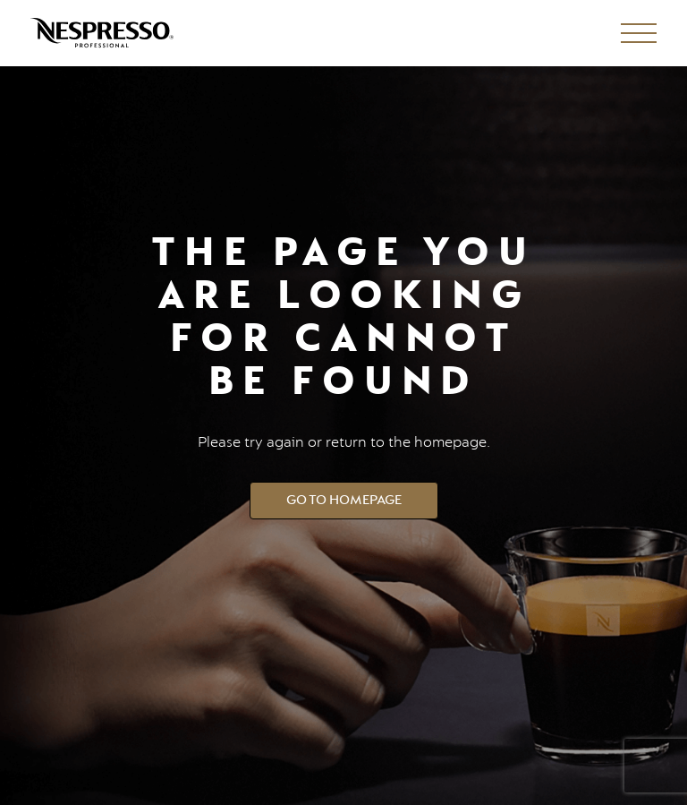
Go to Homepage (344, 500)
